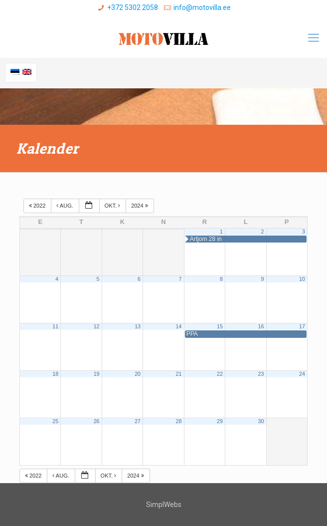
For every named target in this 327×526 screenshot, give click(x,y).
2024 (140, 206)
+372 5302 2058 (132, 7)
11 (55, 326)
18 (55, 374)
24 (302, 374)
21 (179, 374)
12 (97, 326)
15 (220, 326)
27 (138, 421)
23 (261, 374)
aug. (65, 206)
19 (97, 374)
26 (97, 421)
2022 (38, 206)
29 (220, 421)
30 (261, 421)
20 (138, 374)
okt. (113, 206)
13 (138, 326)
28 (179, 421)
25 (55, 421)
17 (302, 326)
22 (220, 374)
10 (302, 279)
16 (261, 326)
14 (179, 326)
